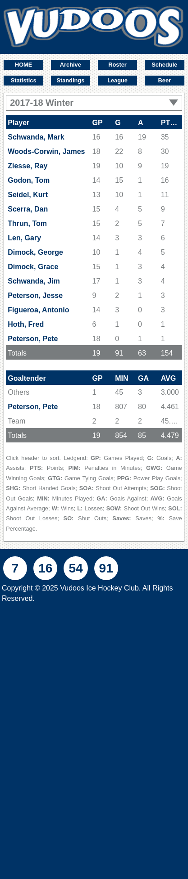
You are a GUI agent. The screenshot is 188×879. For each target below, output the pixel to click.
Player (18, 122)
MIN (121, 378)
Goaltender (27, 378)
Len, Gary (24, 238)
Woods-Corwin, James (46, 151)
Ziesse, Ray (27, 166)
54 (76, 568)
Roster (117, 64)
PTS (171, 122)
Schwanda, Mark (36, 137)
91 (106, 568)
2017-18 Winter (94, 103)
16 (45, 568)
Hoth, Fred (26, 324)
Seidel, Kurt (28, 194)
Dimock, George (35, 252)
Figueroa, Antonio (38, 310)
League (117, 80)
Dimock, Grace (33, 266)
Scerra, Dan (28, 209)
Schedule (164, 64)
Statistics (24, 80)
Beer (164, 80)
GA (143, 378)
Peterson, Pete (33, 339)
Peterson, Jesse (35, 295)
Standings (70, 80)
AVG (168, 378)
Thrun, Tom (27, 223)
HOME (23, 64)
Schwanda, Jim (34, 281)
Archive (70, 64)
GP (97, 122)
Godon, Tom (29, 180)
